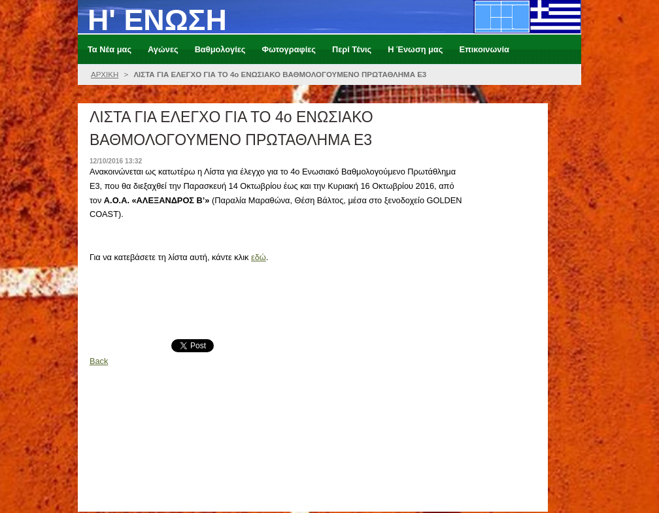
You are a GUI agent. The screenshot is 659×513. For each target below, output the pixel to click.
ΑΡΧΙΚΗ (104, 74)
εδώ (258, 257)
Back (99, 361)
